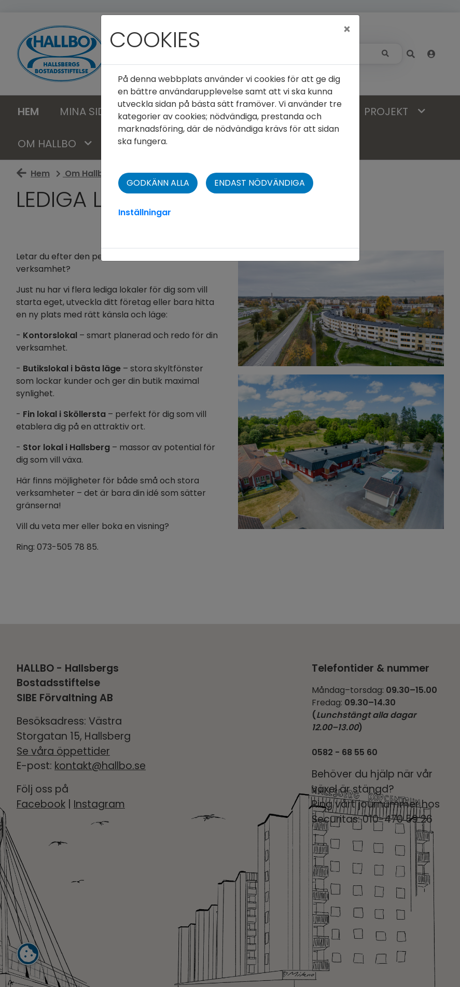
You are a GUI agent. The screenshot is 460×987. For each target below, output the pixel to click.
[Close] (346, 29)
